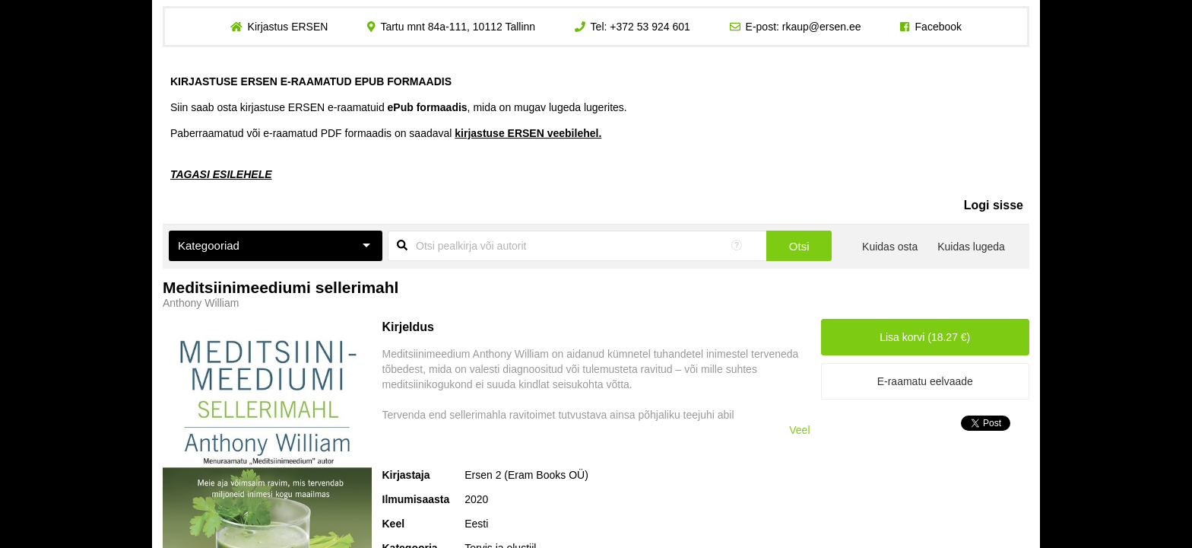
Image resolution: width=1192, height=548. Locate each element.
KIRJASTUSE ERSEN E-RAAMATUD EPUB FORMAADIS (311, 81)
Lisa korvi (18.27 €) (925, 337)
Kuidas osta (890, 247)
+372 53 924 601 (650, 27)
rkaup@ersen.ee (821, 27)
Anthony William (201, 303)
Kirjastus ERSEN (287, 27)
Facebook (938, 27)
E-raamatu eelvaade (925, 381)
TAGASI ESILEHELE (221, 174)
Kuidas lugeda (971, 247)
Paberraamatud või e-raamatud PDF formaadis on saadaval (385, 133)
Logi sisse (993, 205)
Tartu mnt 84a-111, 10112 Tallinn (457, 27)
